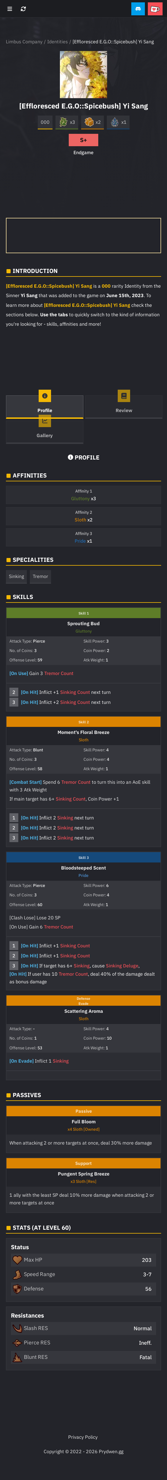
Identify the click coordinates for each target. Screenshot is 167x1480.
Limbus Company (24, 42)
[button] (138, 9)
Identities (57, 42)
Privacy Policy (83, 1437)
